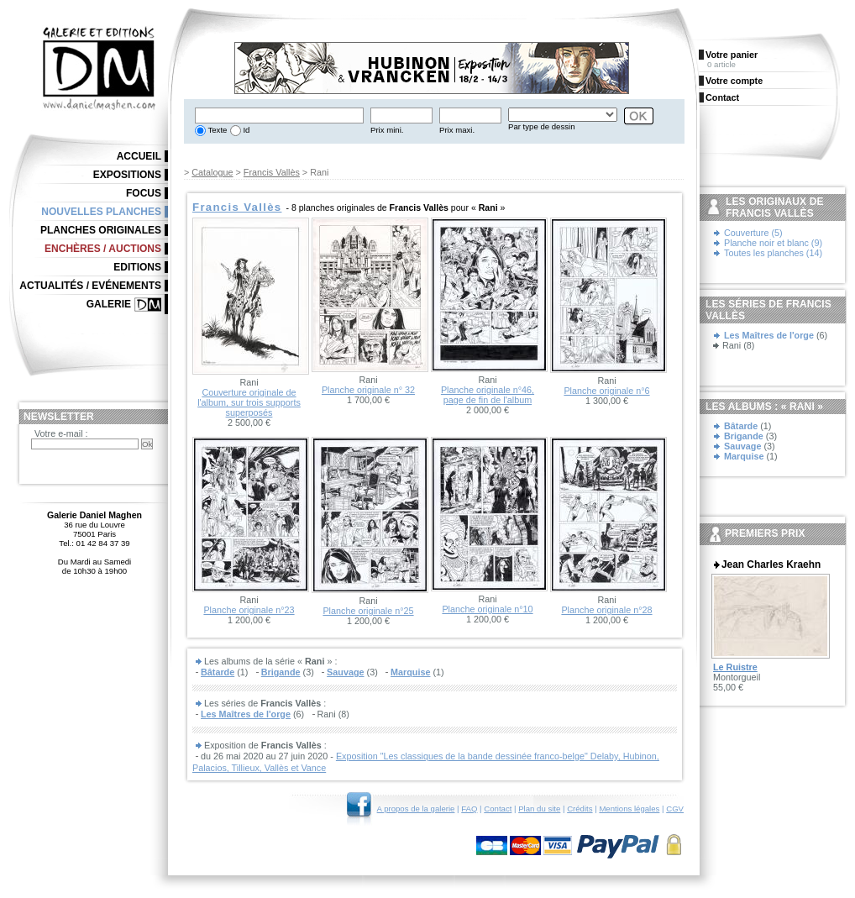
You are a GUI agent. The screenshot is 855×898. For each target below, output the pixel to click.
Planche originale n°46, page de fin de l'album (487, 395)
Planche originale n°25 (368, 611)
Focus (143, 193)
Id (245, 129)
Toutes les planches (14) (773, 253)
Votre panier (732, 55)
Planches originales (100, 230)
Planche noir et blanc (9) (773, 243)
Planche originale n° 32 (368, 390)
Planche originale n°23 (248, 610)
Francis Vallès (272, 172)
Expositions (127, 175)
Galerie (109, 304)
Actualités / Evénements (90, 285)
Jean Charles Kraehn (771, 564)
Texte (216, 129)
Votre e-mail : (61, 433)
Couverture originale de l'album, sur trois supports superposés (249, 402)
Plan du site (539, 808)
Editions (137, 267)
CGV (675, 808)
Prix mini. (386, 129)
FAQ (469, 808)
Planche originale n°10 (487, 609)
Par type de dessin (541, 126)
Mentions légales (629, 808)
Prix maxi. (457, 129)
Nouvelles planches (101, 212)
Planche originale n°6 (606, 391)
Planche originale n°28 (606, 610)
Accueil (139, 156)
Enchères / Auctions (103, 249)
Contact (497, 808)
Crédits (579, 808)
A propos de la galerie (416, 808)
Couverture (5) (753, 233)
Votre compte (734, 81)
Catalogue (212, 172)
